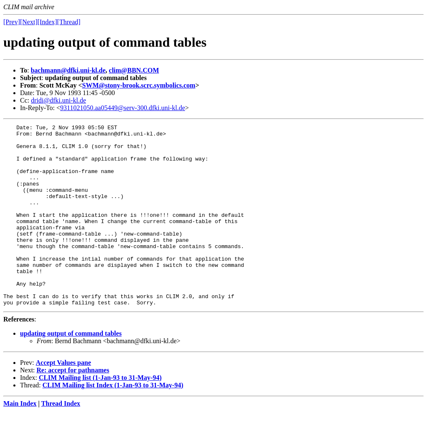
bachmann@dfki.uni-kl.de (68, 70)
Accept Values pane (63, 398)
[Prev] (11, 21)
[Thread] (68, 21)
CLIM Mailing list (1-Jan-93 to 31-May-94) (100, 413)
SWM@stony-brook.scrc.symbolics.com (139, 85)
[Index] (47, 21)
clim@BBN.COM (134, 70)
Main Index (20, 439)
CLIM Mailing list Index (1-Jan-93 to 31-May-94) (113, 421)
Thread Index (60, 439)
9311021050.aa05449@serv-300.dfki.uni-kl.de (122, 107)
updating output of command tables (71, 369)
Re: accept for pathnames (73, 406)
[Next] (29, 21)
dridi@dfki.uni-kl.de (58, 100)
